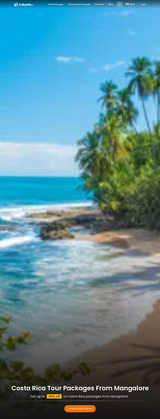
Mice (111, 4)
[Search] (119, 4)
